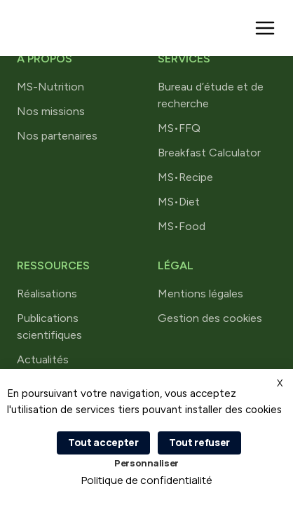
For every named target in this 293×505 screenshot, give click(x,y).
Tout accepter (103, 442)
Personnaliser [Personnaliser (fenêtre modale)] (146, 463)
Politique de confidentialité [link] (146, 480)
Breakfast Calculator (209, 152)
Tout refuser (199, 442)
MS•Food (181, 226)
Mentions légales (200, 293)
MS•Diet (179, 201)
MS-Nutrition (50, 86)
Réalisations (47, 293)
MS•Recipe (185, 177)
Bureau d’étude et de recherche (211, 95)
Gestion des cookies (210, 318)
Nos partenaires (57, 135)
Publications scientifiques (49, 326)
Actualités (43, 359)
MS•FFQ (179, 128)
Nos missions (51, 111)
